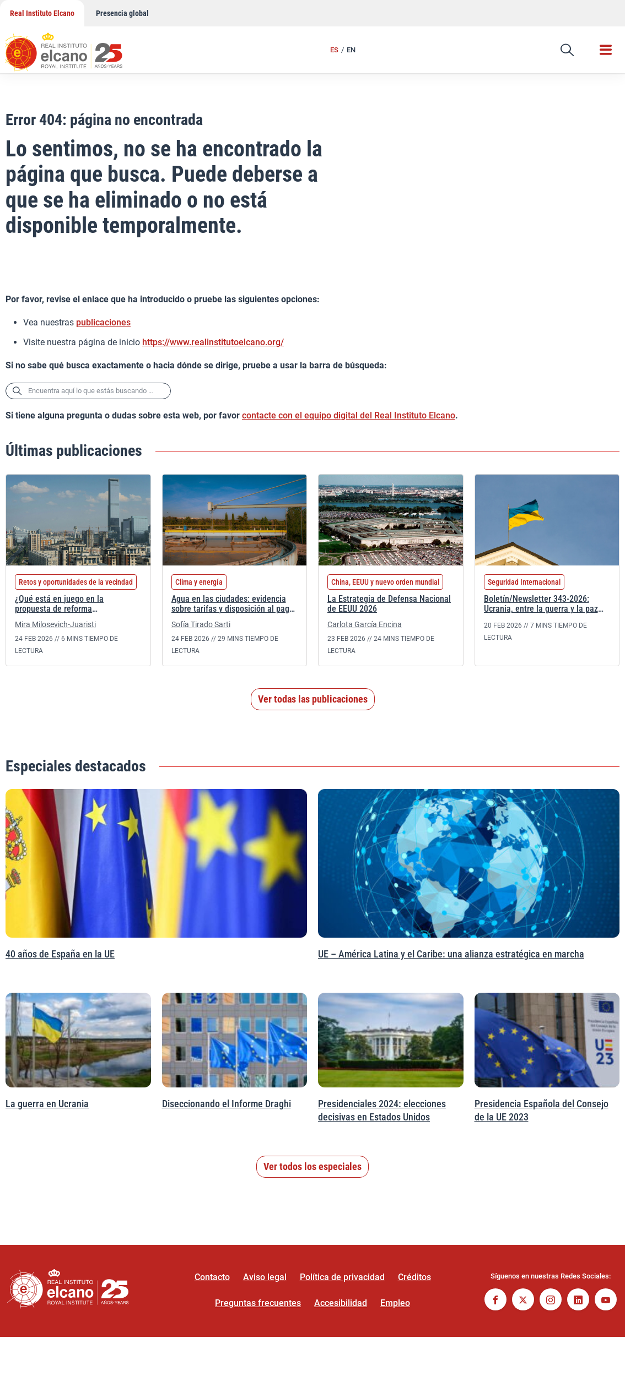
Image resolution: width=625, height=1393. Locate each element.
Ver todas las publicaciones (313, 699)
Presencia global (122, 13)
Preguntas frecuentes (258, 1303)
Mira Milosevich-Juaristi (55, 624)
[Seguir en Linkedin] (578, 1301)
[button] (567, 50)
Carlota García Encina (364, 624)
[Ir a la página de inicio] (74, 46)
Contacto (212, 1277)
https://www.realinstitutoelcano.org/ (213, 342)
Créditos (414, 1277)
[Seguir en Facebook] (495, 1301)
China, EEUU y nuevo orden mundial (385, 582)
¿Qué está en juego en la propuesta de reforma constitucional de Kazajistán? (67, 604)
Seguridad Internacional (524, 582)
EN (351, 50)
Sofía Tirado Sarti (200, 624)
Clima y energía (199, 582)
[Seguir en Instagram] (551, 1301)
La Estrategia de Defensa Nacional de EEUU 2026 (389, 604)
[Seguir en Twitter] (523, 1301)
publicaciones (103, 322)
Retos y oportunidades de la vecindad (76, 582)
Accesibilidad (340, 1303)
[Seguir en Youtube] (606, 1301)
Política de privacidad (342, 1277)
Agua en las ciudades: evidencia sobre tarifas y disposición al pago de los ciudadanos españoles (232, 604)
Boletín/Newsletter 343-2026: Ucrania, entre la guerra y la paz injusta (541, 604)
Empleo (395, 1303)
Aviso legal (265, 1277)
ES (334, 50)
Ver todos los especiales (312, 1166)
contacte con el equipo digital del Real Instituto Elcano (348, 415)
